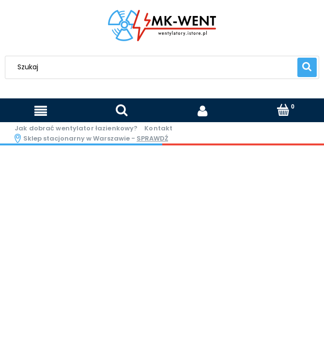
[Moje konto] (202, 111)
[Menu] (40, 111)
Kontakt (158, 128)
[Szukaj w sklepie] (153, 67)
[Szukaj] (307, 67)
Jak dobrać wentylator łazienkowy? (76, 128)
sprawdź (152, 138)
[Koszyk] (283, 110)
